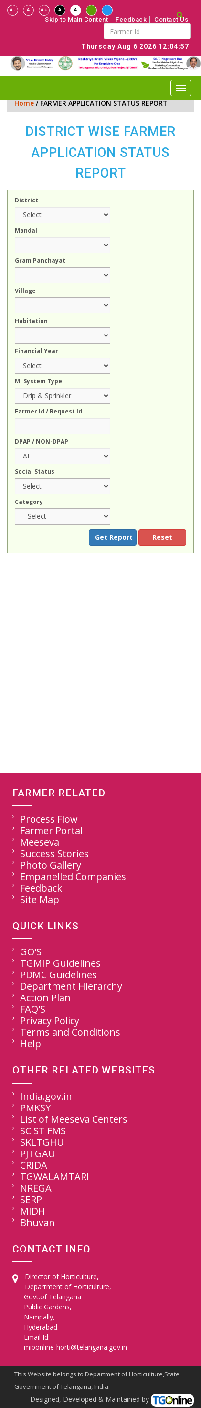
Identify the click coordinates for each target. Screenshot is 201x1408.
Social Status (34, 472)
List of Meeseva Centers (73, 1119)
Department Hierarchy (71, 986)
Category (29, 502)
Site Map (39, 899)
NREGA (36, 1188)
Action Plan (45, 997)
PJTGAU (37, 1153)
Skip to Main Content (76, 19)
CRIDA (33, 1165)
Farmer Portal (51, 830)
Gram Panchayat (40, 261)
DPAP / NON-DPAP (41, 442)
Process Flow (49, 819)
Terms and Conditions (70, 1032)
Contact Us (171, 19)
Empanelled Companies (73, 876)
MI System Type (38, 382)
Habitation (31, 321)
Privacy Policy (49, 1020)
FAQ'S (32, 1009)
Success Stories (54, 853)
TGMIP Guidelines (60, 963)
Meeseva (39, 842)
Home (24, 103)
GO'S (31, 951)
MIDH (32, 1211)
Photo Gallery (50, 865)
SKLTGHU (42, 1142)
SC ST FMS (43, 1130)
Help (30, 1043)
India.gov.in (46, 1096)
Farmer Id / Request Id (48, 412)
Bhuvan (37, 1222)
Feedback (131, 19)
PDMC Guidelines (58, 974)
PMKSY (35, 1107)
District (26, 201)
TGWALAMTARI (54, 1176)
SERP (31, 1199)
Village (25, 291)
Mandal (26, 231)
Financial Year (36, 351)
